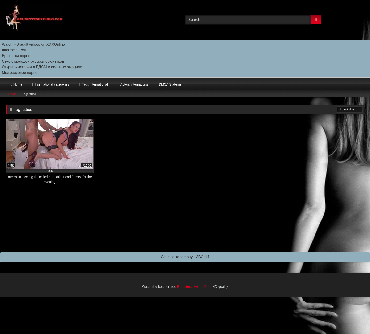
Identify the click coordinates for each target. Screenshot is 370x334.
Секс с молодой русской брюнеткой (33, 61)
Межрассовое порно (20, 73)
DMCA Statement (171, 84)
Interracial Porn (15, 50)
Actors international (134, 84)
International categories (52, 84)
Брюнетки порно (16, 56)
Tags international (95, 84)
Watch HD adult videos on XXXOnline (33, 44)
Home (17, 84)
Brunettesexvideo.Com (194, 287)
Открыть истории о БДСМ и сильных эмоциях (42, 67)
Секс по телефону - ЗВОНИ (185, 257)
